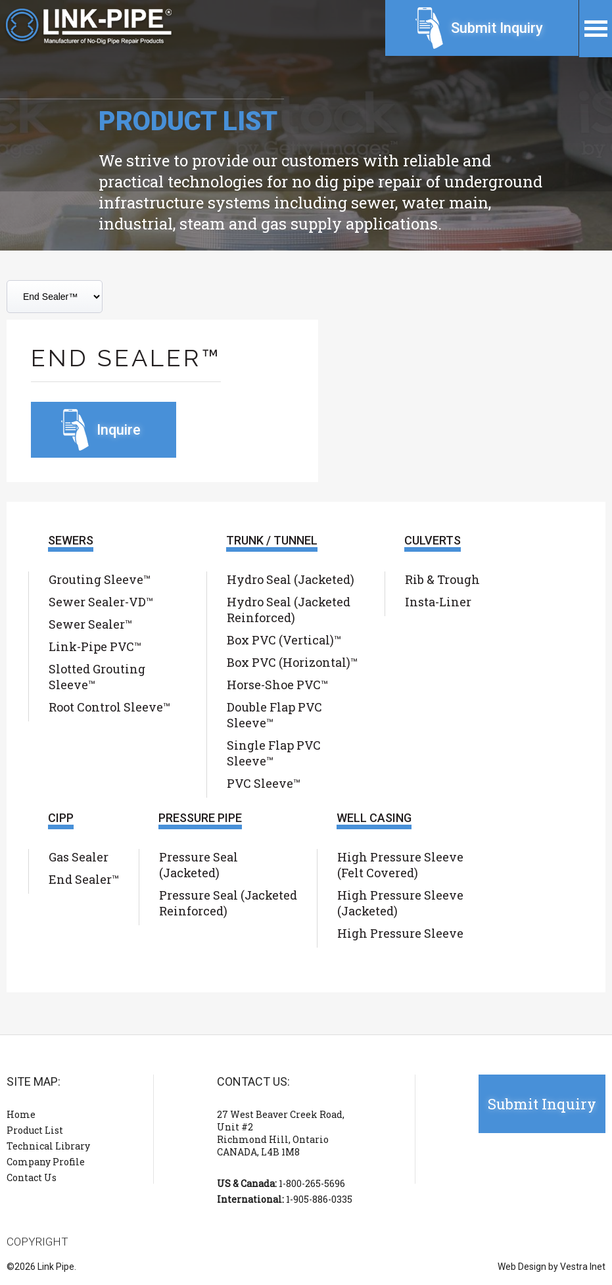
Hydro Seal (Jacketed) (290, 579)
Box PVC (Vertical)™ (284, 640)
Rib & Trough (442, 579)
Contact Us (32, 1177)
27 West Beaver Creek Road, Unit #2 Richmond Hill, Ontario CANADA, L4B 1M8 (280, 1133)
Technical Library (48, 1146)
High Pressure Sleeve (400, 933)
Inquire (119, 430)
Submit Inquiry (497, 28)
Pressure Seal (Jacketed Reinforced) (228, 903)
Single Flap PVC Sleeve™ (274, 753)
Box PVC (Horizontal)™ (292, 662)
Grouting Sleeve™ (100, 579)
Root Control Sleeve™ (109, 707)
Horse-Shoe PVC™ (277, 684)
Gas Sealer (78, 857)
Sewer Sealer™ (90, 624)
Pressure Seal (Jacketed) (198, 865)
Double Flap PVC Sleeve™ (274, 715)
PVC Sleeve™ (263, 783)
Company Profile (46, 1161)
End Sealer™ (84, 879)
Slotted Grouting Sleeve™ (97, 676)
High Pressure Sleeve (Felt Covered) (400, 865)
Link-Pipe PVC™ (95, 646)
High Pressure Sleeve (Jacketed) (400, 903)
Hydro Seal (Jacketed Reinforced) (288, 609)
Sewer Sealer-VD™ (101, 602)
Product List (35, 1130)
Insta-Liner (438, 602)
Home (21, 1114)
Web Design (522, 1266)
